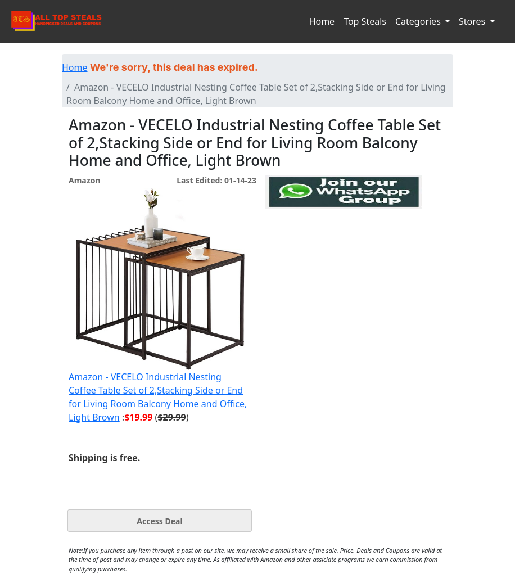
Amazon (84, 180)
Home (322, 21)
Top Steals (365, 21)
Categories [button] (419, 21)
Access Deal (159, 521)
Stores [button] (473, 21)
